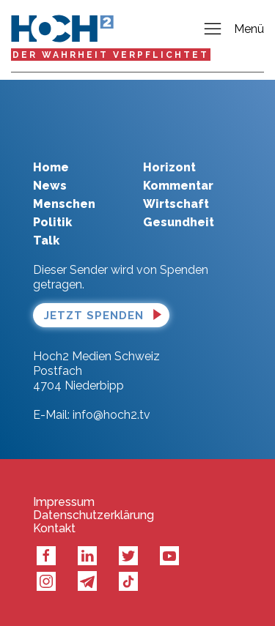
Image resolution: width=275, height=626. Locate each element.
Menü (233, 30)
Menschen (64, 204)
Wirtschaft (176, 204)
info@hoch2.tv (111, 415)
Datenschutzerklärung (93, 515)
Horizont (169, 167)
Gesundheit (178, 222)
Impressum (64, 502)
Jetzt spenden (94, 315)
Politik (52, 222)
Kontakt (54, 528)
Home (51, 167)
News (50, 186)
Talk (46, 240)
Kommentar (178, 186)
